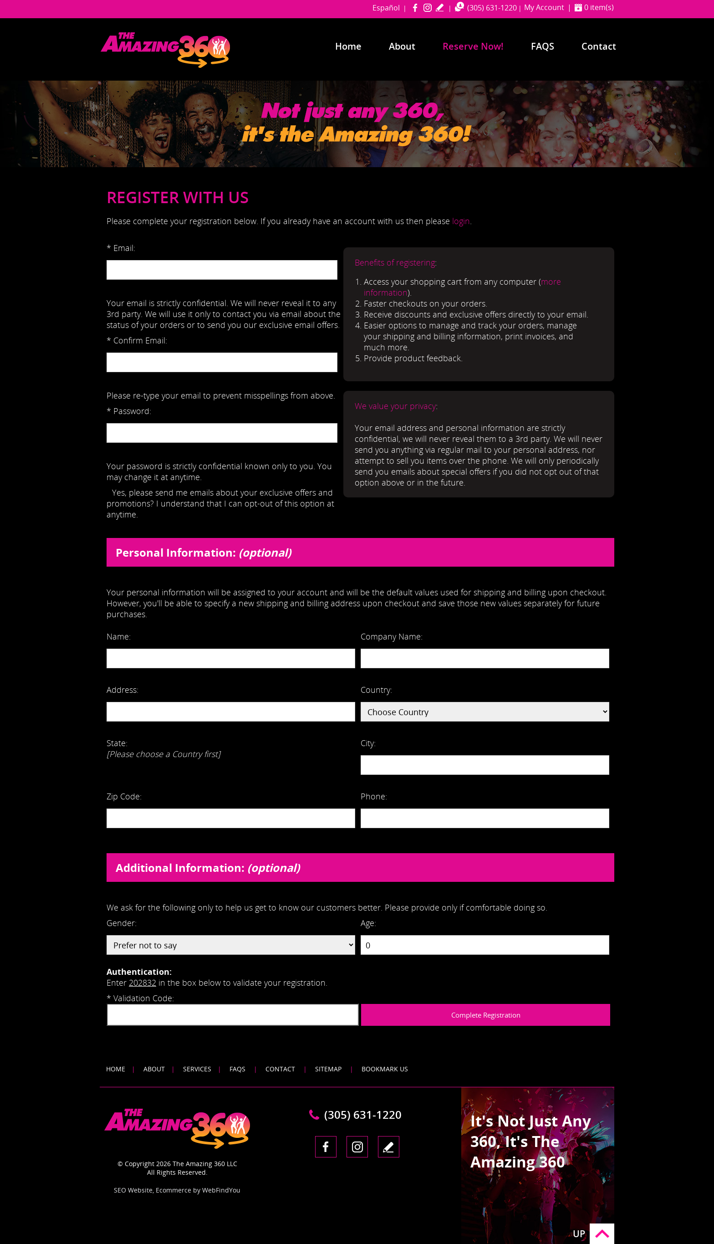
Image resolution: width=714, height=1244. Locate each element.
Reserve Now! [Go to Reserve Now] (473, 46)
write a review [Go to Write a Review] (439, 7)
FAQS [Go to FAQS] (237, 1069)
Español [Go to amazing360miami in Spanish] (386, 8)
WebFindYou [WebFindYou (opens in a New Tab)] (221, 1190)
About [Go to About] (402, 46)
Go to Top (602, 1234)
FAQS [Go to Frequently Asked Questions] (542, 46)
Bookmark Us (385, 1069)
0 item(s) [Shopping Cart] (599, 7)
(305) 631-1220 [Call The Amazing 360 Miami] (492, 8)
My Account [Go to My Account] (544, 7)
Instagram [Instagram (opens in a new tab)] (427, 7)
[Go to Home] (182, 65)
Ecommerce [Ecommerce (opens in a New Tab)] (173, 1190)
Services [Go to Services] (197, 1069)
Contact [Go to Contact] (598, 46)
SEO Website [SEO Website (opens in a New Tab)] (133, 1190)
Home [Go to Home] (348, 46)
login (461, 220)
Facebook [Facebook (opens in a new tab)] (415, 7)
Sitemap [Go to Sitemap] (328, 1069)
